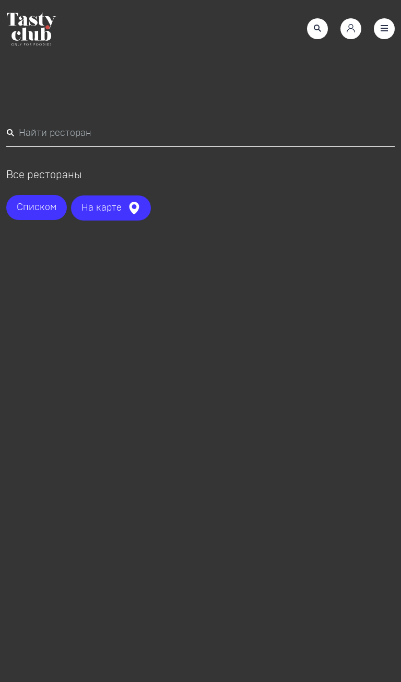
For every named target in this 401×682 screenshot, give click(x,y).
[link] (31, 31)
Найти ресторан (48, 132)
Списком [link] (36, 207)
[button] (317, 28)
